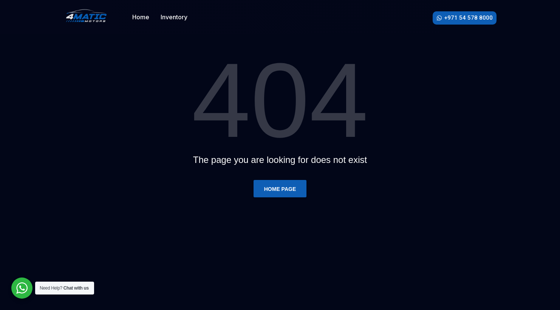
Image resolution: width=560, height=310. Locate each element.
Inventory (174, 17)
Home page (280, 189)
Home (140, 17)
